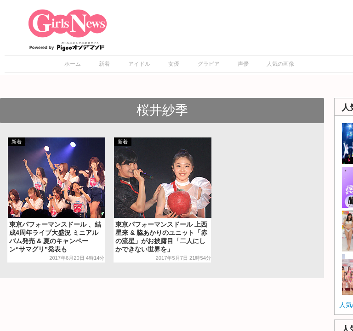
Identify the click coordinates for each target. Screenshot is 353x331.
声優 (243, 64)
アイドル (139, 64)
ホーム (72, 64)
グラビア (209, 64)
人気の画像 (280, 64)
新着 (104, 64)
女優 (173, 64)
